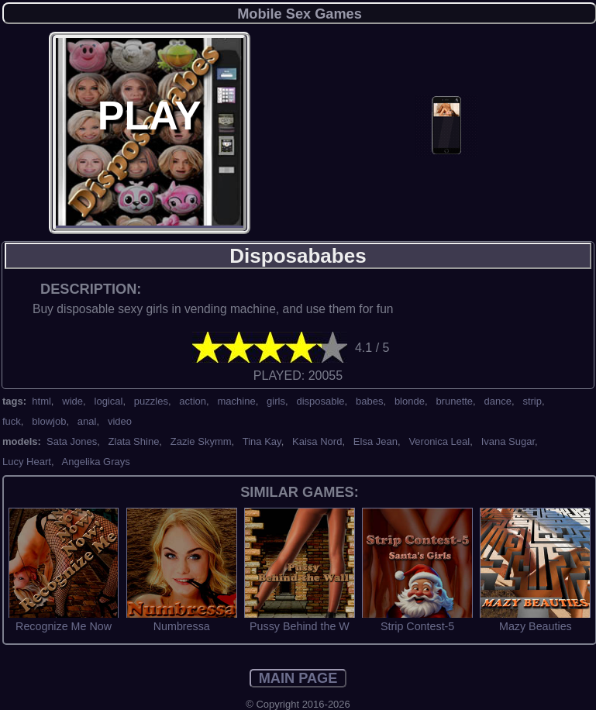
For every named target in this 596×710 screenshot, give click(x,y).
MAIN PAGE (298, 678)
